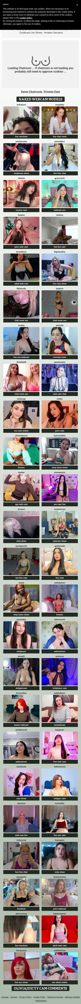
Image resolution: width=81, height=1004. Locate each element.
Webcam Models (72, 997)
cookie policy (26, 18)
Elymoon (21, 803)
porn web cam (21, 247)
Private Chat (52, 91)
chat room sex (21, 320)
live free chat (59, 173)
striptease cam (60, 688)
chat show (21, 541)
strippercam (21, 688)
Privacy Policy (25, 997)
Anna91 (21, 656)
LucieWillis (59, 803)
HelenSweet (59, 619)
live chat (60, 578)
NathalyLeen (59, 583)
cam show (21, 798)
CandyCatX (21, 766)
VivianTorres (59, 509)
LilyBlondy (21, 288)
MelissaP (21, 399)
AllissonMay (21, 914)
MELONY (59, 215)
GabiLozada (59, 546)
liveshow (21, 909)
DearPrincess (59, 877)
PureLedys (21, 619)
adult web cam (21, 284)
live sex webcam (21, 357)
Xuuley (21, 325)
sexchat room (59, 357)
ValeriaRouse (60, 766)
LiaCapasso (21, 950)
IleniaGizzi (59, 840)
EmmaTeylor (59, 472)
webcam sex (60, 210)
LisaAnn (21, 215)
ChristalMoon (21, 436)
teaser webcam (21, 725)
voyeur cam (21, 210)
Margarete (21, 877)
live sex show (21, 982)
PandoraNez (59, 362)
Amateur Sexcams (53, 32)
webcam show (60, 541)
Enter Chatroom (31, 91)
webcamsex (59, 651)
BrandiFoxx (21, 252)
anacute (60, 325)
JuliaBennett (21, 730)
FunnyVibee (21, 693)
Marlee (21, 472)
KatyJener (59, 730)
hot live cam (60, 247)
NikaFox (21, 178)
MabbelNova (60, 950)
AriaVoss (60, 656)
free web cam (59, 762)
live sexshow (21, 136)
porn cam (59, 431)
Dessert (21, 509)
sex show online (59, 982)
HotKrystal (21, 840)
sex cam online (21, 431)
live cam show (60, 284)
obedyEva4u (21, 141)
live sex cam (60, 835)
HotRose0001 (60, 436)
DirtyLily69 (21, 362)
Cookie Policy (39, 997)
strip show (60, 872)
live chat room (60, 136)
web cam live (21, 835)
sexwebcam (59, 725)
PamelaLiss (59, 141)
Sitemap (4, 997)
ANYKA (21, 583)
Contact (13, 997)
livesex (21, 467)
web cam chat (59, 394)
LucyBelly (59, 105)
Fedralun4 (21, 105)
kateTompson (59, 914)
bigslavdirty (59, 252)
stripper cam (60, 798)
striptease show (21, 173)
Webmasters (41, 1001)
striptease (21, 651)
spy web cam (21, 504)
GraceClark (60, 178)
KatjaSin (59, 288)
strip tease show (60, 467)
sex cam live (60, 504)
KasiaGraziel (21, 546)
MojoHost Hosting (55, 997)
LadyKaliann (59, 693)
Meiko (60, 399)
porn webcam (59, 909)
